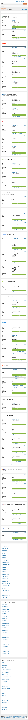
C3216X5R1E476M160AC (6, 669)
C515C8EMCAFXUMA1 (15, 369)
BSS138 (3, 693)
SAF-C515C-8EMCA (15, 474)
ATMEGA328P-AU (5, 618)
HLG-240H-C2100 (5, 665)
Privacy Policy (24, 716)
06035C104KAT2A (5, 707)
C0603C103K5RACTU (6, 709)
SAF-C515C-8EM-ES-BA (16, 344)
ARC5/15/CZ (14, 196)
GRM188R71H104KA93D (6, 676)
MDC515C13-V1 (14, 47)
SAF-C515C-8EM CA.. (15, 419)
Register (22, 1)
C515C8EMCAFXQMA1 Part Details (17, 229)
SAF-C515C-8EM (14, 300)
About (10, 716)
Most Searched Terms (14, 716)
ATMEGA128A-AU (5, 616)
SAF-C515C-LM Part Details (16, 178)
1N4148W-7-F (4, 681)
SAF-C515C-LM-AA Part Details (17, 360)
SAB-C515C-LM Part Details (16, 434)
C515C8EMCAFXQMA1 (15, 222)
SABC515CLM (14, 163)
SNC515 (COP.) (5, 548)
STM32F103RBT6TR (5, 639)
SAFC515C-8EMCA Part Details (17, 187)
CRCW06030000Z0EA (6, 688)
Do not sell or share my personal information (17, 717)
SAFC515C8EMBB (15, 238)
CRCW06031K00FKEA (6, 702)
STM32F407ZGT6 (5, 634)
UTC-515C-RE (14, 81)
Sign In (26, 1)
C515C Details (25, 9)
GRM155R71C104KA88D (6, 683)
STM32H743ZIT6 (5, 641)
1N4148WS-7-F (5, 686)
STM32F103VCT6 (5, 627)
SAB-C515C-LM (14, 428)
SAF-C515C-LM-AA (15, 353)
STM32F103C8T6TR (5, 609)
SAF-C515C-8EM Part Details (16, 307)
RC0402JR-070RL (5, 674)
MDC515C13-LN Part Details (16, 67)
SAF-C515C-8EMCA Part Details (17, 481)
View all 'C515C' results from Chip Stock (8, 464)
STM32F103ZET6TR (5, 653)
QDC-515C (13, 20)
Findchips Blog (18, 1)
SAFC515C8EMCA (5, 562)
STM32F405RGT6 (5, 606)
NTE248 (3, 662)
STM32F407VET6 (5, 613)
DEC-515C (13, 30)
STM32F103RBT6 (5, 630)
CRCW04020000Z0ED (6, 690)
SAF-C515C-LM (14, 172)
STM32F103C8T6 (5, 604)
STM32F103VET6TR (5, 611)
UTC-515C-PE (14, 108)
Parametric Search (19, 716)
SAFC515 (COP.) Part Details (16, 154)
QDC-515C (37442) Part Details (17, 133)
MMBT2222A (4, 697)
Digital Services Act (8, 717)
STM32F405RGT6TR (5, 637)
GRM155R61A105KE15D (6, 704)
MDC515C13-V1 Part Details (16, 56)
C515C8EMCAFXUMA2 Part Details (17, 394)
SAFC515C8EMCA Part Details (17, 220)
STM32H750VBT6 (5, 646)
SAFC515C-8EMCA (15, 181)
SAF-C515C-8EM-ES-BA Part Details (18, 351)
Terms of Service (3, 717)
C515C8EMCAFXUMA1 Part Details (17, 376)
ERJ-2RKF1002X (5, 700)
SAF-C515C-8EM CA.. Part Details (17, 425)
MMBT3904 (4, 667)
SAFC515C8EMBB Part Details (17, 249)
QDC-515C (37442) (15, 125)
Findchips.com (1, 1)
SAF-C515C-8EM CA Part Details (17, 514)
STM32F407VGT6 (5, 620)
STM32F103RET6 (5, 632)
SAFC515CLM (14, 251)
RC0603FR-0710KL (5, 695)
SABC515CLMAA (5, 569)
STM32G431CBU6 (5, 655)
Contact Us (7, 716)
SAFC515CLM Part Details (16, 262)
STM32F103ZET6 (5, 648)
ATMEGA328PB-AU (5, 651)
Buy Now (18, 37)
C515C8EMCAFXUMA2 (15, 387)
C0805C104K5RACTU (6, 679)
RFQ (18, 142)
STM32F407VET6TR (5, 623)
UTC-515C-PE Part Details (16, 116)
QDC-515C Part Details (15, 28)
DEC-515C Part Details (15, 38)
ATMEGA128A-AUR (5, 625)
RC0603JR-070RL (5, 711)
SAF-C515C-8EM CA (15, 508)
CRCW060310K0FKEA (6, 672)
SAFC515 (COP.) (14, 146)
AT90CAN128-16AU (5, 644)
